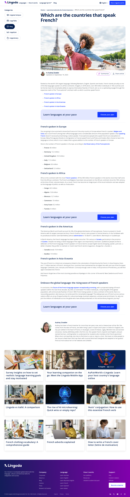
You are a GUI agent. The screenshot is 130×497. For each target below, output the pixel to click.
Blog (55, 3)
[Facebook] (121, 494)
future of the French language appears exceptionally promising (74, 288)
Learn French (64, 483)
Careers (41, 483)
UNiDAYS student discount (91, 480)
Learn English (64, 478)
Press (40, 485)
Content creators (114, 478)
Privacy (61, 494)
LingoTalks (12, 21)
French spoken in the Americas (54, 102)
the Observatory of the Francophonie (97, 144)
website (79, 340)
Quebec (45, 242)
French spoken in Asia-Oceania (54, 106)
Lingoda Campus (14, 15)
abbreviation (78, 236)
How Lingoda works (117, 3)
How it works (33, 3)
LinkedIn (88, 340)
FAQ (110, 475)
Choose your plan (107, 115)
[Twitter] (113, 494)
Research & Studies (45, 488)
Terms (67, 494)
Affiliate (111, 480)
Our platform (87, 475)
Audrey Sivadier (53, 73)
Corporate (42, 475)
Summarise (103, 74)
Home (43, 10)
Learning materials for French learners (60, 10)
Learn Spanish (64, 485)
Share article (118, 74)
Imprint (56, 494)
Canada (98, 239)
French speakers (71, 178)
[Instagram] (124, 494)
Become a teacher (117, 485)
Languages (22, 3)
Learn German (64, 475)
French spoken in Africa (52, 98)
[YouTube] (117, 494)
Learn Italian (64, 488)
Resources (86, 478)
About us (42, 478)
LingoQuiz (12, 32)
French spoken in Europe (52, 94)
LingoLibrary (12, 38)
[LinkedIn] (110, 494)
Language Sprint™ (45, 3)
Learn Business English (67, 480)
